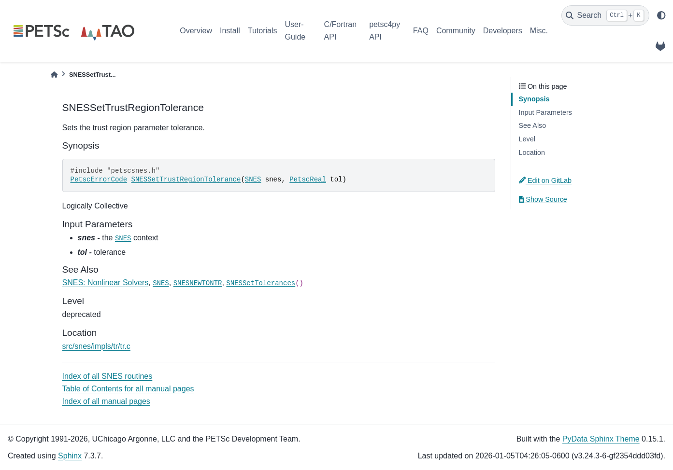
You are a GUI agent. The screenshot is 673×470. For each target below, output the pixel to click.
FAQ (421, 31)
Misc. (539, 31)
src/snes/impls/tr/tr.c (96, 346)
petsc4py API (384, 30)
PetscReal (307, 179)
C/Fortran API (340, 30)
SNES (253, 179)
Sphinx (70, 456)
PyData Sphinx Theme (601, 439)
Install (230, 31)
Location (532, 152)
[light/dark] (661, 15)
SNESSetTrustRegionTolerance (186, 179)
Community (455, 31)
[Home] (54, 74)
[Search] (605, 15)
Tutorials (262, 31)
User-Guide (295, 30)
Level (527, 139)
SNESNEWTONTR (197, 283)
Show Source (543, 199)
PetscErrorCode (99, 179)
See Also (532, 125)
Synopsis (534, 99)
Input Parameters (545, 112)
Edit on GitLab (545, 180)
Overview (196, 31)
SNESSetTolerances (260, 283)
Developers (502, 31)
